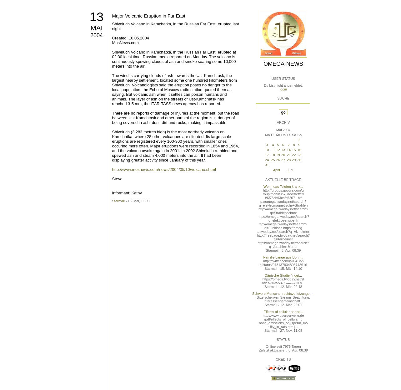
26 (278, 160)
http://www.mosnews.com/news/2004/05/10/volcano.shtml (164, 169)
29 (294, 160)
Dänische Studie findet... (283, 275)
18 (273, 155)
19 (278, 155)
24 (267, 160)
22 (294, 155)
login (283, 89)
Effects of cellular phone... (283, 312)
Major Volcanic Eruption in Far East (148, 15)
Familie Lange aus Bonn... (283, 257)
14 (289, 150)
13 (97, 17)
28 (289, 160)
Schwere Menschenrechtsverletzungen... (283, 293)
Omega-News (283, 64)
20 (283, 155)
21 (289, 155)
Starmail (118, 201)
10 (267, 150)
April (276, 170)
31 (267, 165)
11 (273, 150)
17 (267, 155)
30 (299, 160)
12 (278, 150)
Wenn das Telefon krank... (283, 186)
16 (299, 150)
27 (283, 160)
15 (294, 150)
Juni (290, 170)
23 (299, 155)
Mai (96, 28)
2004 (96, 35)
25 (273, 160)
